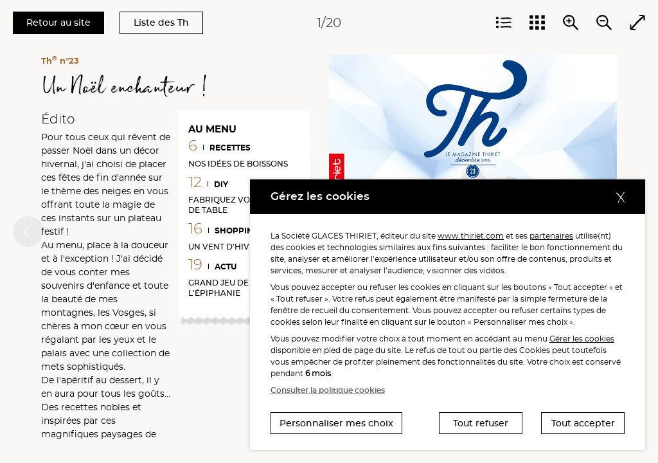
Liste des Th (161, 22)
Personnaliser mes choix (336, 423)
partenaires (551, 236)
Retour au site (58, 22)
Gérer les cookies (581, 338)
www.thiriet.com (471, 236)
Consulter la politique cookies (328, 390)
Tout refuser (480, 423)
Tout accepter (583, 423)
